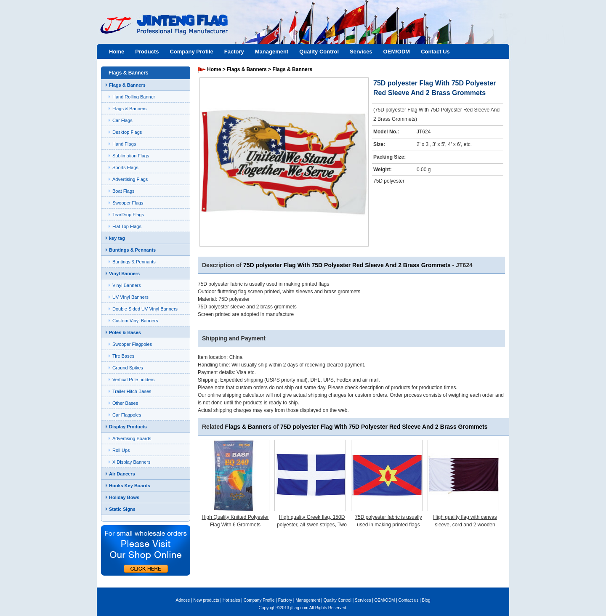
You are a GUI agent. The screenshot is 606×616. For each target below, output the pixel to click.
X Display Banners (131, 462)
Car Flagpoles (126, 414)
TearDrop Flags (128, 214)
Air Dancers (122, 473)
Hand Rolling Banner (133, 96)
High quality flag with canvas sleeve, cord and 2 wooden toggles (465, 524)
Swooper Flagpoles (132, 344)
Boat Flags (123, 191)
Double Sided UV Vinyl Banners (145, 308)
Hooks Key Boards (129, 485)
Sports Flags (125, 167)
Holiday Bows (124, 497)
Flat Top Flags (126, 226)
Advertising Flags (130, 179)
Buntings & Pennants (132, 249)
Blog (426, 600)
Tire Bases (123, 355)
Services (361, 51)
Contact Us (435, 51)
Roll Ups (121, 450)
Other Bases (125, 403)
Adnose (182, 600)
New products (206, 600)
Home (116, 51)
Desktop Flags (127, 132)
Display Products (128, 426)
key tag (117, 238)
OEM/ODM (396, 51)
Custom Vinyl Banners (135, 320)
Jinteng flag (160, 32)
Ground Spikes (127, 367)
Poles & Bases (125, 332)
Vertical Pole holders (133, 379)
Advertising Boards (131, 438)
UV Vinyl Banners (130, 297)
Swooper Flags (127, 202)
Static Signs (122, 509)
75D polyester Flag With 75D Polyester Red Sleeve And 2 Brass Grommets (347, 265)
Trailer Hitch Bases (132, 391)
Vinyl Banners (124, 273)
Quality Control (319, 51)
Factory (234, 51)
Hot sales (231, 600)
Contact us (409, 600)
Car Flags (122, 120)
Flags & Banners (127, 85)
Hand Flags (124, 143)
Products (147, 51)
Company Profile (191, 51)
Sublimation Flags (130, 155)
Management (271, 51)
